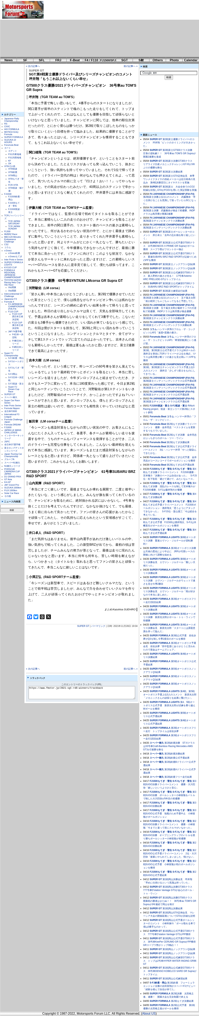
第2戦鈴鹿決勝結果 (174, 753)
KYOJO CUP (10, 267)
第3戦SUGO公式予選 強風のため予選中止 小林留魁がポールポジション (169, 813)
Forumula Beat (11, 145)
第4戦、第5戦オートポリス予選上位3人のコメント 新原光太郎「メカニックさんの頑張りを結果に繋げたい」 (170, 694)
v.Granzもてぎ (15, 256)
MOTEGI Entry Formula (11, 133)
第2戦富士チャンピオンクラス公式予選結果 (166, 394)
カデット (12, 151)
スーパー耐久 (10, 397)
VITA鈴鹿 (12, 172)
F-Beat (75, 60)
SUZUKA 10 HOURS (10, 141)
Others (158, 60)
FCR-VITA (13, 185)
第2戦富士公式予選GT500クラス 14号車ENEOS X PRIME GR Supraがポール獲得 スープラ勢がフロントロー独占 (169, 246)
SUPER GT (9, 394)
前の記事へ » (130, 66)
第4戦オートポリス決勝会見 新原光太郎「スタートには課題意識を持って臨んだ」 (169, 628)
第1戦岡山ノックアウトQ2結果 (179, 949)
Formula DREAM (12, 424)
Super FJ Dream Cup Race (13, 389)
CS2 (6, 244)
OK (9, 163)
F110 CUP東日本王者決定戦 (17, 325)
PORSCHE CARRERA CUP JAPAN (12, 471)
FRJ (58, 60)
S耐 (141, 60)
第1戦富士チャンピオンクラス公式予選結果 (166, 401)
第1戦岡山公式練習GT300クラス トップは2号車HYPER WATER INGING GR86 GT (169, 960)
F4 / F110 (91, 60)
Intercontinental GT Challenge (13, 295)
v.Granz (8, 250)
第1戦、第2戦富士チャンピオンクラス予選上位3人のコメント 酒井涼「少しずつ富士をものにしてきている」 (169, 370)
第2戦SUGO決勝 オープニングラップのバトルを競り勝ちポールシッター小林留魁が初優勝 (169, 835)
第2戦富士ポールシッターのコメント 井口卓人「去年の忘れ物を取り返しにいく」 (169, 235)
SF (25, 60)
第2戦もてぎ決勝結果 (178, 442)
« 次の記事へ (33, 66)
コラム (7, 247)
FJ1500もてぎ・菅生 (161, 469)
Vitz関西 (12, 290)
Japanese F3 (10, 299)
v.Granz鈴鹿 (14, 253)
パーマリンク (98, 626)
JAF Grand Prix (11, 485)
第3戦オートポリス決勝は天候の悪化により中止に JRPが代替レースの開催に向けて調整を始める (169, 551)
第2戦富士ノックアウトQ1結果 (179, 268)
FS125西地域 (14, 157)
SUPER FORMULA (13, 137)
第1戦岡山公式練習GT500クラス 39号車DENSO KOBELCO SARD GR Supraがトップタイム (170, 971)
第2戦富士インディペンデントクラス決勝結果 (167, 227)
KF (9, 161)
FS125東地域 (14, 154)
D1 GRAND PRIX (12, 476)
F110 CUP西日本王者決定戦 (17, 317)
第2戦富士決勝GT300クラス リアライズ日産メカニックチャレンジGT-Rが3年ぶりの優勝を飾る (169, 164)
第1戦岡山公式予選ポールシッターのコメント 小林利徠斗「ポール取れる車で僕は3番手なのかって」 (169, 923)
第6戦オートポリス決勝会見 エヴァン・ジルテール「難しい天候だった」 (169, 562)
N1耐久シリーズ (12, 466)
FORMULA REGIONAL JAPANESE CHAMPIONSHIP (12, 273)
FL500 (7, 231)
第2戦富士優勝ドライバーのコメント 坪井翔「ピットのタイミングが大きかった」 (169, 142)
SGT (124, 60)
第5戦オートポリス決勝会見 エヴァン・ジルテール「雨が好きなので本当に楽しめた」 (169, 591)
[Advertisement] (99, 28)
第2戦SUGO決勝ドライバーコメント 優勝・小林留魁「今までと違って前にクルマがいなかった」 (169, 824)
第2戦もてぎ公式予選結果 (180, 464)
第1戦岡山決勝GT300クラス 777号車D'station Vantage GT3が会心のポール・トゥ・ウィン (169, 890)
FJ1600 (8, 427)
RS (5, 123)
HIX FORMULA (11, 129)
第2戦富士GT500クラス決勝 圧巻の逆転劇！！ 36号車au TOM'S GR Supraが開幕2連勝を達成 (169, 153)
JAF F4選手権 (15, 331)
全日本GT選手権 (12, 444)
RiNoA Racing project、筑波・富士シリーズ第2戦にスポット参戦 (169, 409)
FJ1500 (8, 194)
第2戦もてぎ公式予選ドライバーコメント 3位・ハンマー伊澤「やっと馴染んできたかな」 (170, 450)
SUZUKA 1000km (12, 487)
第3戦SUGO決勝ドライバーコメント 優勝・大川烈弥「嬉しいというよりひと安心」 (169, 784)
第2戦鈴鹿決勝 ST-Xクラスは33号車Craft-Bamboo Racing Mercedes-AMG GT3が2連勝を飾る (169, 746)
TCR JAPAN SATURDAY (14, 222)
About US (149, 1013)
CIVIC (7, 126)
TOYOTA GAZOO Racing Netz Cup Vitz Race (12, 282)
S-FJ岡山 (12, 374)
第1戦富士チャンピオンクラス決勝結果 (164, 318)
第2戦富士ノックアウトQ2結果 (179, 264)
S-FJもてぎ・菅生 (182, 469)
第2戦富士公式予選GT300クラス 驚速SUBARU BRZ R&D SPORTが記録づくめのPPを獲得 (169, 257)
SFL (42, 60)
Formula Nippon (12, 408)
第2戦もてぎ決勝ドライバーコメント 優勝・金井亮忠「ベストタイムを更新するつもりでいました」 (170, 427)
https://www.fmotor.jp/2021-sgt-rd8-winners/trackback (85, 692)
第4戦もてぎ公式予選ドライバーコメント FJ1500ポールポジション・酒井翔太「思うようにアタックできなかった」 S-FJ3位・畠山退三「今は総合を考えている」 (170, 508)
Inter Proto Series (12, 405)
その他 (7, 496)
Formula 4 (9, 302)
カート (7, 148)
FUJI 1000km (10, 490)
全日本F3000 (10, 411)
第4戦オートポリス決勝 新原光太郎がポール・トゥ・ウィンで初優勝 (169, 617)
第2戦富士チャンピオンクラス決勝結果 (164, 220)
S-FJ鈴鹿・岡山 (16, 358)
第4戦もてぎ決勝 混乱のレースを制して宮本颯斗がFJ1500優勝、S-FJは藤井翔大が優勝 (169, 486)
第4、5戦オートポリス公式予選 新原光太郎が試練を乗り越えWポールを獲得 (169, 705)
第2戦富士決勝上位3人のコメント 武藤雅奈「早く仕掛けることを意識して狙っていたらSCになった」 (169, 200)
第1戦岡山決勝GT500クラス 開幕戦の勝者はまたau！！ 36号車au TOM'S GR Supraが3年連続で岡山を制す (169, 901)
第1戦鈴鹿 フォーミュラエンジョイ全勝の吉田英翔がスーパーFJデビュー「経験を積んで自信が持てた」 (169, 986)
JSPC (7, 441)
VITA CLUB (9, 166)
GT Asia (8, 479)
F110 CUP (13, 311)
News (9, 60)
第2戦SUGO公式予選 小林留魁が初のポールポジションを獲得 (169, 864)
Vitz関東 (12, 287)
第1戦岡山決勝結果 (173, 908)
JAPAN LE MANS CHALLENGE (12, 431)
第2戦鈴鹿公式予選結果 (177, 757)
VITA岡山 (12, 175)
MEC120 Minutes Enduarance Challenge (12, 239)
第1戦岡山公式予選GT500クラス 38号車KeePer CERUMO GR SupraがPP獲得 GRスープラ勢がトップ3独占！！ (170, 941)
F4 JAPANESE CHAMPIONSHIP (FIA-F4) (16, 306)
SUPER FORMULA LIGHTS (165, 537)
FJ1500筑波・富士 (160, 405)
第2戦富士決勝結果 (173, 171)
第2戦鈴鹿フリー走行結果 (178, 777)
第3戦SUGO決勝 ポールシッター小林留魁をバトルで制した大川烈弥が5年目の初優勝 (169, 795)
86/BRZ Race (10, 234)
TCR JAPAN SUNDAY (14, 227)
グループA (9, 459)
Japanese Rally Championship (11, 119)
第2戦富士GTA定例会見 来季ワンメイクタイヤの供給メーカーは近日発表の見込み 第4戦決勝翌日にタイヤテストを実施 (169, 179)
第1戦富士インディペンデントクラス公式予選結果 (170, 387)
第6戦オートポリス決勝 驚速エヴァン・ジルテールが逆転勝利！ (169, 540)
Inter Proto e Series (13, 259)
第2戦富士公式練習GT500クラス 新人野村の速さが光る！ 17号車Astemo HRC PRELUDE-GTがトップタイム (169, 276)
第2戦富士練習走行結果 (175, 290)
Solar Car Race (11, 493)
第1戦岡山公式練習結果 (175, 978)
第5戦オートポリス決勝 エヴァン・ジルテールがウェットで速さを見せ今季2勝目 (169, 580)
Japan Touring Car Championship (13, 455)
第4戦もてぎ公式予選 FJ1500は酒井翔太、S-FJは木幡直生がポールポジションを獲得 (169, 522)
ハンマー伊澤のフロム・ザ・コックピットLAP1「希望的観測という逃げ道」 (169, 340)
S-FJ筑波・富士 (16, 383)
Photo (174, 60)
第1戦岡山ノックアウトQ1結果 (179, 953)
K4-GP (7, 482)
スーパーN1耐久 (12, 462)
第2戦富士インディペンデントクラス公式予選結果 (170, 380)
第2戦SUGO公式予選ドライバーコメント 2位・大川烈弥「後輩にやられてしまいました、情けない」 (169, 853)
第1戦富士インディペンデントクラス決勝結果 (167, 325)
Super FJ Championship (11, 354)
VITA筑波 (12, 169)
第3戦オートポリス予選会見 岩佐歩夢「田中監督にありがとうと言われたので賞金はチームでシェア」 (169, 646)
